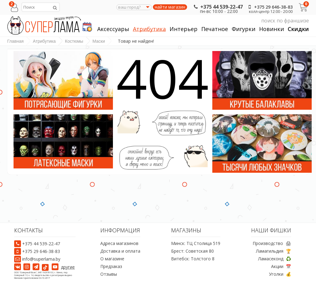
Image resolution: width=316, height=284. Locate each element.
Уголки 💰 (280, 274)
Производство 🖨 (272, 243)
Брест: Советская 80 (192, 251)
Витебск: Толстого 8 (192, 259)
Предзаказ (111, 266)
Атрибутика (149, 29)
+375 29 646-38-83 (269, 7)
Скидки (298, 29)
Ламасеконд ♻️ (274, 259)
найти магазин (170, 7)
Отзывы (108, 274)
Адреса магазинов (119, 243)
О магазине (112, 259)
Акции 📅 (281, 266)
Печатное (214, 29)
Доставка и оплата (120, 251)
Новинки (271, 29)
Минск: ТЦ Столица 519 (195, 243)
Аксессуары (113, 29)
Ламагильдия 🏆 (273, 251)
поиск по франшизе (251, 20)
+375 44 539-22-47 (218, 6)
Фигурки (243, 29)
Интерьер (184, 29)
